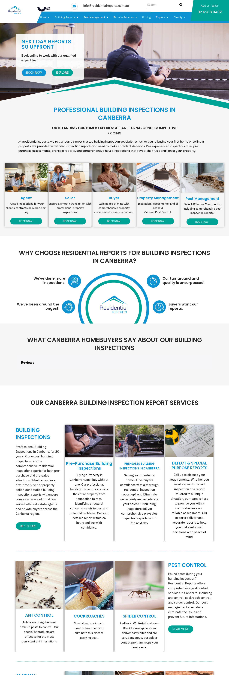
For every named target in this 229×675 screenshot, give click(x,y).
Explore (162, 17)
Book (45, 17)
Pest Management (96, 17)
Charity (180, 17)
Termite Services (125, 17)
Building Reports (66, 17)
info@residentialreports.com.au (106, 6)
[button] (45, 17)
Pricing (146, 17)
